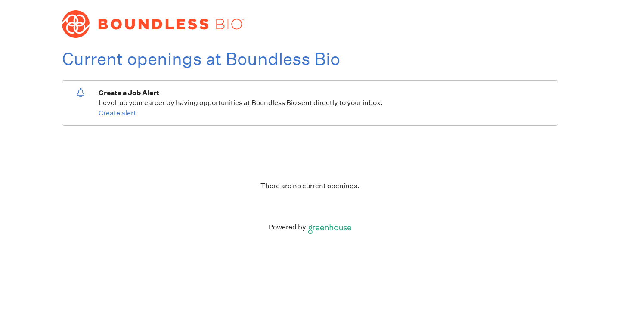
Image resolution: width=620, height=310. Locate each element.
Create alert (117, 113)
